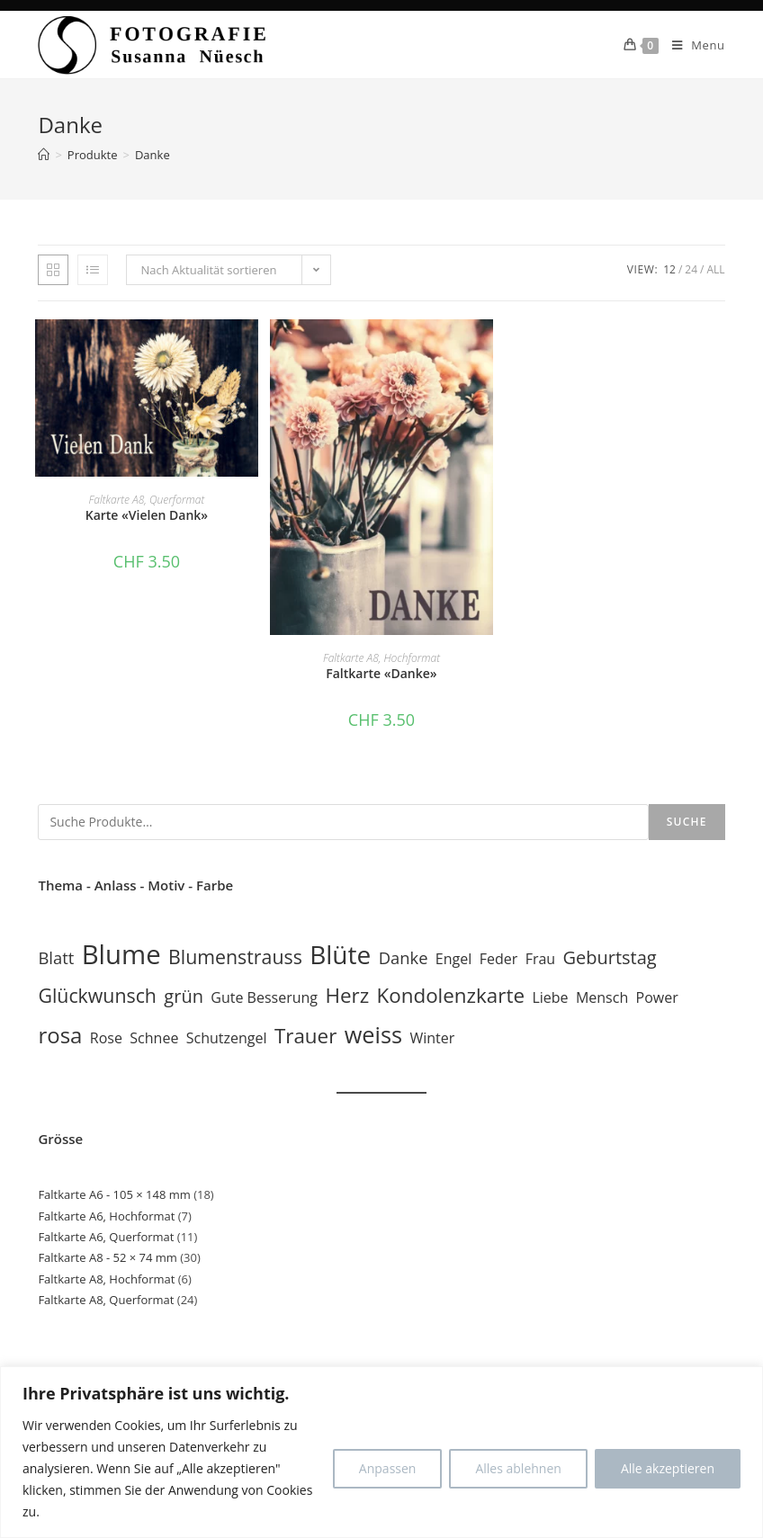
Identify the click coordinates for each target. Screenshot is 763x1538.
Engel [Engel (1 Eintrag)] (453, 959)
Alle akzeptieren (667, 1468)
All (715, 269)
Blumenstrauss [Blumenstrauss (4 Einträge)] (235, 956)
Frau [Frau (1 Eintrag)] (540, 959)
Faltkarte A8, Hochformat (381, 658)
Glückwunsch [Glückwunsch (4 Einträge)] (97, 995)
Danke (152, 155)
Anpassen (388, 1468)
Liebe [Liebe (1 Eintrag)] (550, 997)
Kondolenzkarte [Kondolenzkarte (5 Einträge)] (451, 995)
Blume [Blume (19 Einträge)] (121, 954)
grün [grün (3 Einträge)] (183, 996)
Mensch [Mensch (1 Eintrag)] (602, 997)
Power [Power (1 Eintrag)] (657, 997)
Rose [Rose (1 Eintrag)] (106, 1038)
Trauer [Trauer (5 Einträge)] (305, 1036)
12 (669, 269)
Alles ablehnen (518, 1468)
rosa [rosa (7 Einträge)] (60, 1035)
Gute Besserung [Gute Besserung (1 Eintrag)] (264, 997)
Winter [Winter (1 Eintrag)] (431, 1038)
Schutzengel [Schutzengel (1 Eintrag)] (226, 1038)
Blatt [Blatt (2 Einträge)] (56, 957)
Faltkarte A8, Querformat (147, 499)
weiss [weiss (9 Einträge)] (373, 1034)
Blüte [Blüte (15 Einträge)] (340, 954)
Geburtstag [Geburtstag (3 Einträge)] (610, 957)
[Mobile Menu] (692, 45)
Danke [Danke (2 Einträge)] (403, 957)
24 (691, 269)
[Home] (43, 155)
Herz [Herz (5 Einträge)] (347, 995)
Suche (687, 821)
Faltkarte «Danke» (381, 673)
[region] (381, 1452)
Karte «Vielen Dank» (146, 514)
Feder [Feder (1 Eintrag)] (499, 959)
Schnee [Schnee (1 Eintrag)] (154, 1038)
